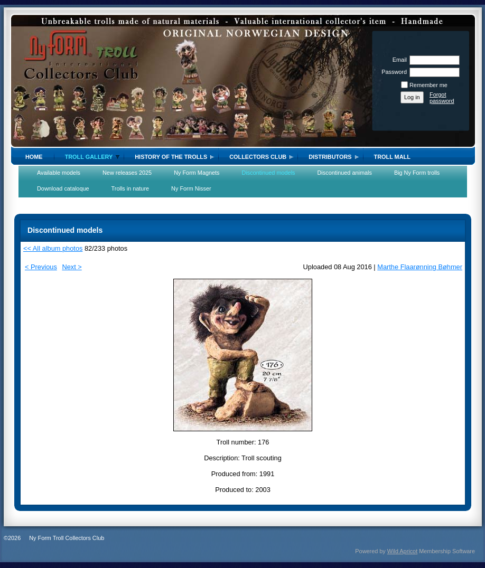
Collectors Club (257, 157)
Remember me (428, 85)
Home (34, 157)
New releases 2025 (127, 172)
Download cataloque (63, 188)
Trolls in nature (130, 188)
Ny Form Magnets (196, 172)
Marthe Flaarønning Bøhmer (419, 267)
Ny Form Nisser (191, 188)
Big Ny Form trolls (417, 172)
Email (398, 59)
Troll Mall (392, 157)
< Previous (41, 267)
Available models (58, 172)
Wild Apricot (402, 551)
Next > (71, 267)
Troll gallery (89, 157)
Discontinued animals (345, 172)
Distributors (330, 157)
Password (392, 72)
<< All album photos (52, 248)
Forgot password (442, 97)
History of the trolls (171, 157)
